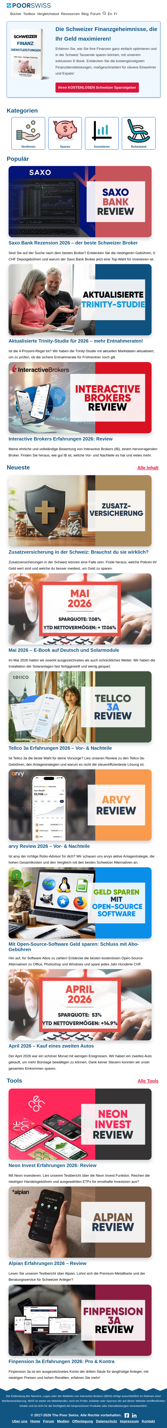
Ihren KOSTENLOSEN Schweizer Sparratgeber (97, 87)
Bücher (15, 14)
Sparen (65, 133)
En (110, 14)
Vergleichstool (48, 14)
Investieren (102, 133)
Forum (95, 14)
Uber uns (19, 1421)
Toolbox (29, 14)
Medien (63, 1421)
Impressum (129, 1421)
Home (35, 1421)
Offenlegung (82, 1421)
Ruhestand (139, 133)
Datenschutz (106, 1421)
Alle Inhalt (148, 467)
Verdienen (28, 133)
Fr (115, 14)
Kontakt (148, 1421)
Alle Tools (148, 1080)
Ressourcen (70, 14)
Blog (85, 14)
